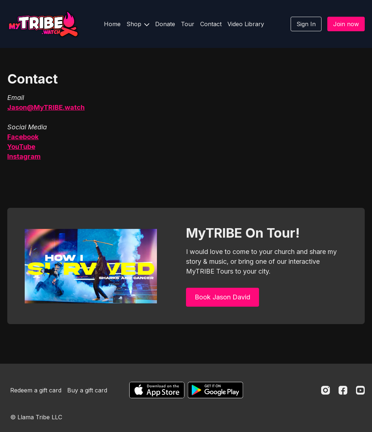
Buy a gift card (87, 390)
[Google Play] (215, 390)
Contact (211, 24)
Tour (187, 24)
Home (112, 24)
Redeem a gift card (35, 390)
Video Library (245, 24)
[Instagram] (325, 390)
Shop (137, 24)
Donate (165, 24)
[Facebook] (343, 390)
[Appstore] (157, 390)
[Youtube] (360, 390)
